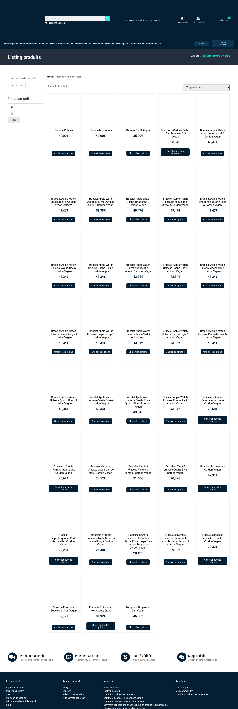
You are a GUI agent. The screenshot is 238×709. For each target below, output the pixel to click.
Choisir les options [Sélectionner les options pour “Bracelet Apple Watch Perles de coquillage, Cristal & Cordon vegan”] (175, 219)
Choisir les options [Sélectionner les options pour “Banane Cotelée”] (63, 153)
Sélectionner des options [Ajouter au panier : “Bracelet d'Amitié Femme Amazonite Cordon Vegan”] (212, 419)
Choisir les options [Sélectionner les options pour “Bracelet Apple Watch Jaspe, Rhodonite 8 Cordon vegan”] (138, 219)
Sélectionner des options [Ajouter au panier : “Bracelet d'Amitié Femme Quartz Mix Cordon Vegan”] (63, 488)
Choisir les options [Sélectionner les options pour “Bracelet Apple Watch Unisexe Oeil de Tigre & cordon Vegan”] (175, 352)
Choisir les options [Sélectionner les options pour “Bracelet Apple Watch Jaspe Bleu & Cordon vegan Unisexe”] (63, 219)
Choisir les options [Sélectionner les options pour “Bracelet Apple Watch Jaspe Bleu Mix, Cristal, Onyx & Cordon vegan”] (100, 219)
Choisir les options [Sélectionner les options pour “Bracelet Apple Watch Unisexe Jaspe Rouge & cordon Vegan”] (63, 352)
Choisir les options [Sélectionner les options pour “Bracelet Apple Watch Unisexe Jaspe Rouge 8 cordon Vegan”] (100, 352)
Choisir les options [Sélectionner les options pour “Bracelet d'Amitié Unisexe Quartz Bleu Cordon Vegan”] (175, 489)
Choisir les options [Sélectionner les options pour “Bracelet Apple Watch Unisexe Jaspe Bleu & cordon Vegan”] (100, 285)
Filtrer (14, 120)
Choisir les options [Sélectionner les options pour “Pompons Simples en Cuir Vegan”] (138, 627)
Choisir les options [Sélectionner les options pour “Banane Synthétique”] (138, 153)
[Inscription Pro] (198, 18)
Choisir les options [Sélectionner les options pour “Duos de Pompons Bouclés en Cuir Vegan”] (63, 627)
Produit (50, 22)
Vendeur (60, 22)
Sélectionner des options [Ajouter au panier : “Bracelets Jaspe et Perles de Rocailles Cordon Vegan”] (212, 560)
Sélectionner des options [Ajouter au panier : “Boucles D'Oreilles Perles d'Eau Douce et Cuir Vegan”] (175, 152)
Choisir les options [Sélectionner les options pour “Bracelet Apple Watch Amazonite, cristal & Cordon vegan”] (212, 153)
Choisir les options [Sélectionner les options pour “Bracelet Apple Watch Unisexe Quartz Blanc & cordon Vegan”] (63, 421)
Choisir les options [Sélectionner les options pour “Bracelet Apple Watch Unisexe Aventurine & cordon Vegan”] (63, 285)
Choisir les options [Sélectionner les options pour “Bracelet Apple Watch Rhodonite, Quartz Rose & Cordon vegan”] (212, 219)
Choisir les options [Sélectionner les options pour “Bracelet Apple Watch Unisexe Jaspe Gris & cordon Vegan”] (175, 285)
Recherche (17, 85)
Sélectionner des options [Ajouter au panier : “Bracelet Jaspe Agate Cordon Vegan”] (212, 488)
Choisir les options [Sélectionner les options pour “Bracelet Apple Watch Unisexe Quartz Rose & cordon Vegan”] (100, 421)
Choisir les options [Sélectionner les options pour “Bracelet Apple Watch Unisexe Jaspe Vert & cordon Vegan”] (138, 352)
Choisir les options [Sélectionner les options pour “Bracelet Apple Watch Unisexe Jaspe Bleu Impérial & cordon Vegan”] (138, 285)
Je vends (129, 20)
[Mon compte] (182, 18)
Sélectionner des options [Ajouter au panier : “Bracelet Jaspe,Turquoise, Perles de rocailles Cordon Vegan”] (63, 560)
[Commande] (206, 87)
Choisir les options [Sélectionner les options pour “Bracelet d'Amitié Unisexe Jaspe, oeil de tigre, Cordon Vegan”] (100, 489)
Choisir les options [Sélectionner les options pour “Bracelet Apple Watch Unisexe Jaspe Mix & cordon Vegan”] (212, 285)
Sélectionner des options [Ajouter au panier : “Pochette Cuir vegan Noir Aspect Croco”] (100, 626)
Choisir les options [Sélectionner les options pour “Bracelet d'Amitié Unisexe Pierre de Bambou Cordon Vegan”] (138, 489)
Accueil (195, 55)
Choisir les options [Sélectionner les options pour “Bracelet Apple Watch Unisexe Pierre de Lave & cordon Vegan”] (212, 352)
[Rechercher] (107, 18)
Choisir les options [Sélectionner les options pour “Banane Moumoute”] (100, 153)
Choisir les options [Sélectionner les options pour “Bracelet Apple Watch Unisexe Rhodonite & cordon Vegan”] (175, 421)
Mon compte (183, 22)
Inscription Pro (198, 22)
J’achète (140, 20)
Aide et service (154, 20)
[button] (10, 43)
